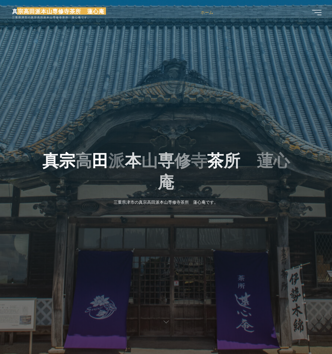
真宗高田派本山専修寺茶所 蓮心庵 (58, 11)
